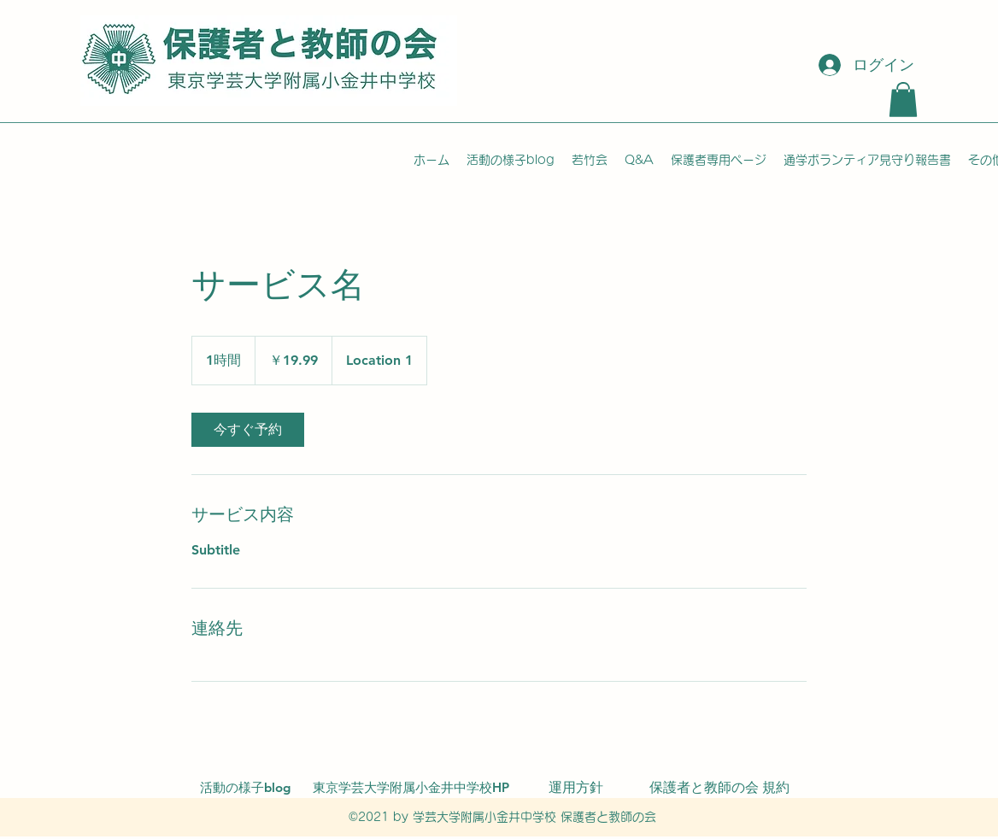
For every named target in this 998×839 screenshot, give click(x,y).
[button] (903, 99)
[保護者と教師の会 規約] (719, 788)
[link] (247, 430)
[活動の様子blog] (245, 788)
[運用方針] (576, 788)
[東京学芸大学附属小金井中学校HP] (411, 788)
